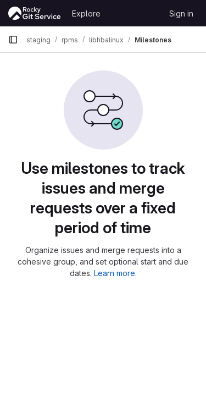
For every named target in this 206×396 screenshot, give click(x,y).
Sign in (181, 13)
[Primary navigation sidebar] (13, 39)
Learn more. (115, 273)
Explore (86, 13)
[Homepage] (34, 13)
